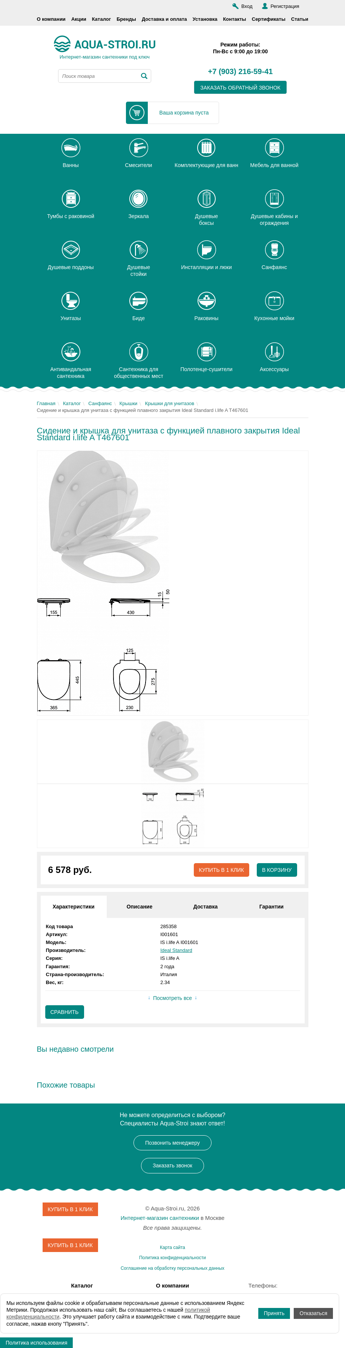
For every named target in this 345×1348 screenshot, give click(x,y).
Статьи (299, 19)
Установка (205, 19)
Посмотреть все (172, 998)
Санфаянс (100, 403)
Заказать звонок (172, 1165)
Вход (246, 6)
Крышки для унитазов (169, 403)
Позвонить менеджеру (172, 1143)
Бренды (126, 19)
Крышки (129, 403)
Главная (46, 403)
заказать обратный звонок (240, 88)
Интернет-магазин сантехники (160, 1218)
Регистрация (285, 6)
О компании (51, 19)
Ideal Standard (176, 950)
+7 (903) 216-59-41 (240, 72)
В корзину (277, 870)
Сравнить (65, 1012)
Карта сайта (172, 1247)
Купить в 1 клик (221, 870)
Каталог (101, 19)
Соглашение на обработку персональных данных (172, 1268)
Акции (78, 19)
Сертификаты (268, 19)
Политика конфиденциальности (172, 1257)
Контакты (234, 19)
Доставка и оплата (164, 19)
